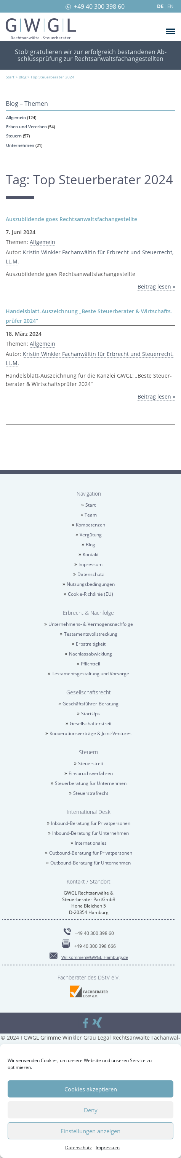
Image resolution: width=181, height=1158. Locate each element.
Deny (91, 1110)
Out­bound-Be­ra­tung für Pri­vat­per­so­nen (90, 853)
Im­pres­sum (108, 1147)
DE (160, 6)
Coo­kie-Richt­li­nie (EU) (90, 594)
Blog (90, 544)
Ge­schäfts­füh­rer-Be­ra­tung (90, 703)
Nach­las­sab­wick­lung (90, 654)
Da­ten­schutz (78, 1147)
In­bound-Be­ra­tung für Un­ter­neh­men (90, 833)
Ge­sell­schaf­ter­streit (91, 723)
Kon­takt (91, 554)
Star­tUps (90, 713)
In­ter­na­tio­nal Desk (89, 811)
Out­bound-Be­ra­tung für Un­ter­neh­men (90, 863)
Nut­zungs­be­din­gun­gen (91, 584)
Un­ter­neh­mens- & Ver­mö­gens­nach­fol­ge (90, 624)
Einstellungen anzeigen (90, 1131)
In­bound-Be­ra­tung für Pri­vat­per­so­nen (90, 823)
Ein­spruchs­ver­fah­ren (91, 773)
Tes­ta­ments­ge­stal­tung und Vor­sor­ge (90, 673)
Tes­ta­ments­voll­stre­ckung (90, 634)
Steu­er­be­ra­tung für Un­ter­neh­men (91, 783)
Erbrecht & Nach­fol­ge (88, 612)
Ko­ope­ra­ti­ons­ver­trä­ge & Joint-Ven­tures (90, 733)
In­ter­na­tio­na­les (91, 843)
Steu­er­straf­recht (90, 793)
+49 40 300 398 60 (99, 6)
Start (90, 505)
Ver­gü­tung (91, 534)
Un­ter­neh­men (20, 145)
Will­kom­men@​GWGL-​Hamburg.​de (94, 957)
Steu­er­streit (90, 763)
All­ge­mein (16, 117)
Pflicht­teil (90, 663)
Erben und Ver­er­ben (26, 126)
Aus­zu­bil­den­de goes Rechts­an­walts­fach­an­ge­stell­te (71, 219)
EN (170, 6)
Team (91, 515)
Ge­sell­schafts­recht (88, 692)
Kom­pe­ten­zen (90, 525)
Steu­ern (14, 136)
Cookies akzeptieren (90, 1089)
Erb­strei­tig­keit (91, 644)
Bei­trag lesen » (156, 286)
